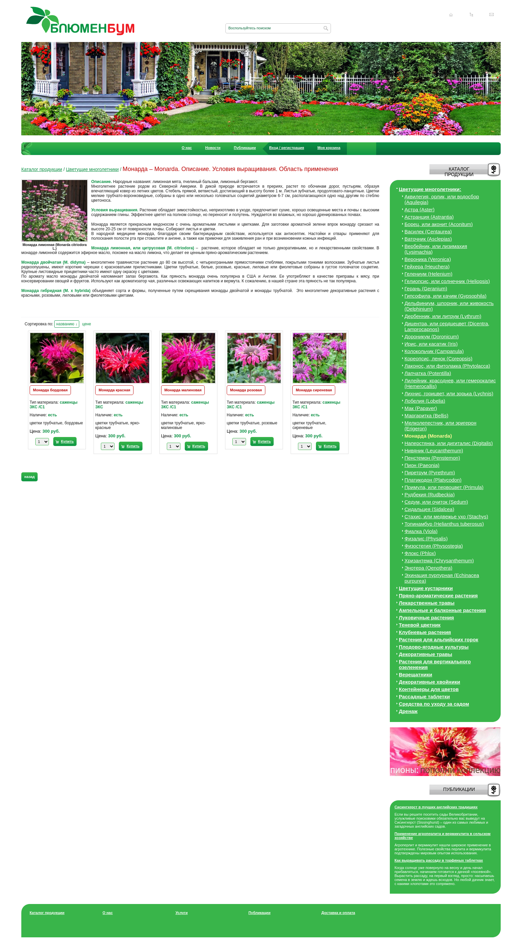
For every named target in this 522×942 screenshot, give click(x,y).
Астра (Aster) (419, 209)
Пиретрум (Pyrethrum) (429, 472)
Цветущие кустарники (426, 588)
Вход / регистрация (286, 148)
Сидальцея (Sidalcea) (429, 509)
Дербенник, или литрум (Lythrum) (442, 316)
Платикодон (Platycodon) (432, 480)
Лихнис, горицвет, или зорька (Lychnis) (448, 393)
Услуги (181, 913)
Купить (67, 441)
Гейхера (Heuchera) (426, 266)
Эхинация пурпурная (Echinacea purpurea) (441, 578)
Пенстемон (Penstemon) (432, 458)
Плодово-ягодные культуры (434, 647)
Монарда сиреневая (314, 390)
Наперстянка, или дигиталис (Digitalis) (448, 443)
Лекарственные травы (426, 603)
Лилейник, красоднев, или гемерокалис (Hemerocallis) (450, 383)
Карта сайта (471, 14)
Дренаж (408, 711)
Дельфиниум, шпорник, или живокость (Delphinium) (449, 306)
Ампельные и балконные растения (442, 610)
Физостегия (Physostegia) (433, 546)
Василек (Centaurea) (428, 231)
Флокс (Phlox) (420, 553)
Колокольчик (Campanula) (434, 351)
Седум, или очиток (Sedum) (436, 502)
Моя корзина (328, 148)
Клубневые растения (425, 632)
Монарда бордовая (50, 390)
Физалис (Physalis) (426, 538)
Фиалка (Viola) (420, 531)
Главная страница (451, 14)
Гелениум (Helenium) (428, 274)
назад (29, 477)
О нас (187, 148)
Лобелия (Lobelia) (424, 401)
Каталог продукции (41, 169)
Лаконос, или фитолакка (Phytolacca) (447, 366)
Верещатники (415, 674)
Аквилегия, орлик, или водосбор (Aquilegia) (441, 199)
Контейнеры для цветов (429, 689)
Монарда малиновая (183, 390)
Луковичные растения (426, 617)
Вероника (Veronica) (427, 259)
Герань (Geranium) (425, 288)
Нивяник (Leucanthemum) (433, 450)
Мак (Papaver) (420, 408)
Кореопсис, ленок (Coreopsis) (438, 358)
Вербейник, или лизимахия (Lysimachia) (435, 249)
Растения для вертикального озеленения (435, 664)
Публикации (245, 148)
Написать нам (491, 14)
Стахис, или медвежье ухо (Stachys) (446, 516)
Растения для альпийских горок (438, 639)
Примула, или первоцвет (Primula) (443, 487)
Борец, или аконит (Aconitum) (438, 224)
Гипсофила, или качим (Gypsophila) (445, 296)
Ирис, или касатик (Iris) (431, 344)
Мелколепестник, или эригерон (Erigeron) (440, 425)
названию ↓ (66, 324)
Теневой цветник (419, 625)
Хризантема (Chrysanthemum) (439, 560)
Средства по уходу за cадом (434, 704)
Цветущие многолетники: (430, 189)
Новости (212, 148)
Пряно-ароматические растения (438, 595)
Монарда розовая (246, 390)
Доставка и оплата (338, 913)
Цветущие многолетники (92, 169)
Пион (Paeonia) (421, 465)
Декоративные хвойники (429, 682)
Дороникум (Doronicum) (431, 336)
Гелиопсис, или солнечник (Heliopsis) (447, 281)
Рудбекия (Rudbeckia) (429, 494)
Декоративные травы (425, 654)
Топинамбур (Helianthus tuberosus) (444, 524)
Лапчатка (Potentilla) (427, 373)
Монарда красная (114, 390)
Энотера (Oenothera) (428, 568)
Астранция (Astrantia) (429, 217)
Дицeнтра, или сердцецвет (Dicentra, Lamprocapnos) (446, 326)
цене (86, 324)
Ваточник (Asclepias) (428, 239)
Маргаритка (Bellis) (426, 415)
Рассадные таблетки (424, 696)
